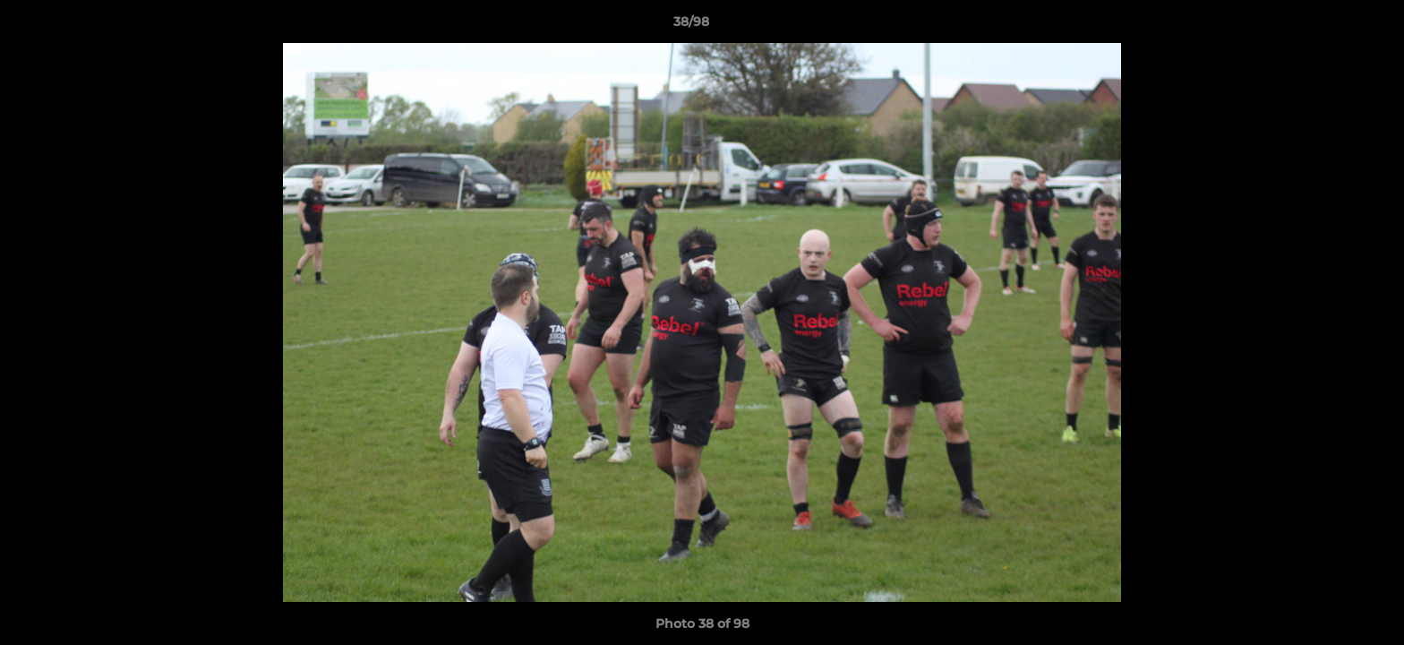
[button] (1329, 26)
